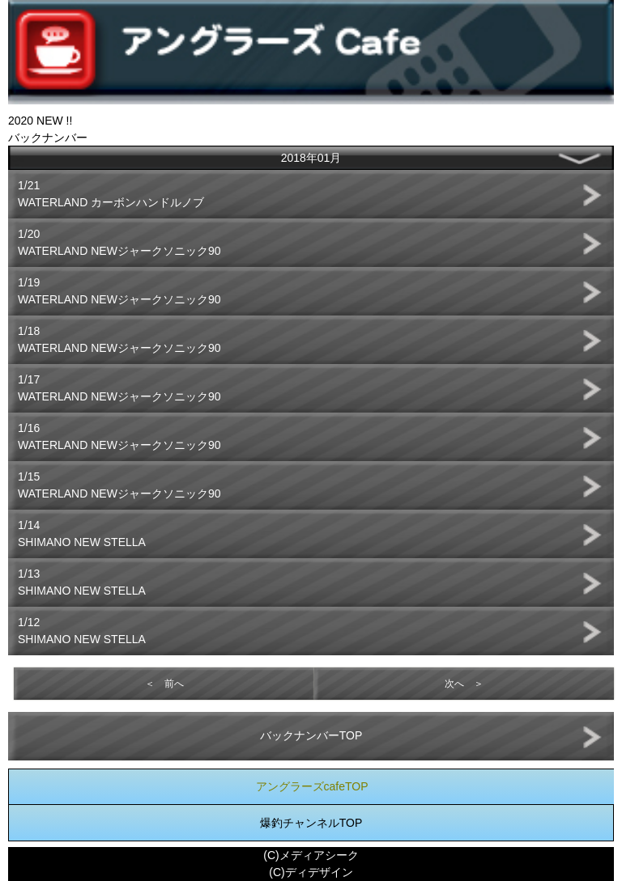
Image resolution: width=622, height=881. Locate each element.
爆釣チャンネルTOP (311, 822)
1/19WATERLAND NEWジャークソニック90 (119, 291)
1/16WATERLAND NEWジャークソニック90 (119, 436)
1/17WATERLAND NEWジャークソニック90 (119, 388)
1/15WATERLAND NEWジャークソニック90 (119, 485)
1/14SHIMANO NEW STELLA (82, 534)
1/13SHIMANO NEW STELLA (82, 582)
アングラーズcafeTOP (312, 786)
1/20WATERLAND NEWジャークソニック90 (119, 242)
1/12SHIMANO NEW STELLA (82, 631)
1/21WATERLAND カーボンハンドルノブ (111, 194)
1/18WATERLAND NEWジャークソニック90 (119, 339)
